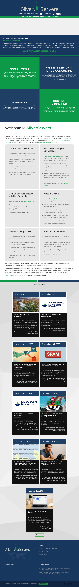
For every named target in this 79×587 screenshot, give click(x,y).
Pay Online (27, 13)
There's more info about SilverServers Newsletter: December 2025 (54, 329)
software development (45, 142)
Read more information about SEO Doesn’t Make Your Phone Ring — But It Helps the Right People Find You (53, 479)
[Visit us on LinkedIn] (58, 13)
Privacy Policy (30, 583)
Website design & (59, 69)
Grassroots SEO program (53, 156)
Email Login (34, 13)
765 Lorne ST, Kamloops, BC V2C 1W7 (49, 548)
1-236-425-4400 (44, 551)
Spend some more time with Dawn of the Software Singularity (26, 332)
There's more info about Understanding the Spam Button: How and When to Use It (53, 380)
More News (39, 535)
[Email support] (53, 13)
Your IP (21, 13)
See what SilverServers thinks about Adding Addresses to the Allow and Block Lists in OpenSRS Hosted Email (27, 381)
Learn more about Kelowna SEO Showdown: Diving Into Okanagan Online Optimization (55, 429)
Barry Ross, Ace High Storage (11, 40)
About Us (43, 16)
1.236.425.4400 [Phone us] (45, 13)
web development (56, 140)
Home (22, 16)
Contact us (8, 275)
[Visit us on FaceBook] (55, 13)
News (49, 16)
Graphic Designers (54, 199)
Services (29, 16)
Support (36, 16)
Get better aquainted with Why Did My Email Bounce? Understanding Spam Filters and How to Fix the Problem (27, 477)
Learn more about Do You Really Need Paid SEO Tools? (40, 527)
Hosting (59, 102)
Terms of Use (24, 583)
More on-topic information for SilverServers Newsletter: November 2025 (27, 429)
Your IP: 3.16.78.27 (44, 583)
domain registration (28, 201)
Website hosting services (16, 205)
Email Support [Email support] (44, 554)
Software (19, 102)
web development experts (21, 169)
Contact (55, 16)
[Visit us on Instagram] (60, 13)
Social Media (20, 69)
